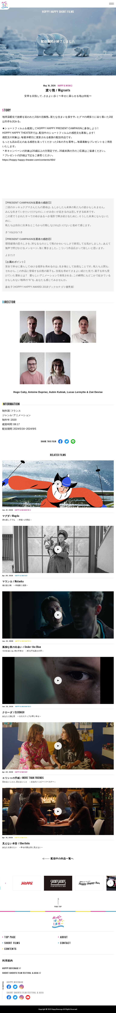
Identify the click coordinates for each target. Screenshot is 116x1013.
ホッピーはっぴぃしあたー (5, 4)
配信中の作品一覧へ (58, 858)
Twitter (66, 441)
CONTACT (65, 943)
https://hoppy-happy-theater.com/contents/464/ (28, 160)
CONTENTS (10, 949)
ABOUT (64, 937)
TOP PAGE (10, 937)
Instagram (21, 987)
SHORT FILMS (12, 943)
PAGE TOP (58, 906)
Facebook (60, 441)
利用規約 (7, 960)
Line (73, 441)
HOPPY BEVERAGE (10, 968)
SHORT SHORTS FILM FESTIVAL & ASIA (20, 973)
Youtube (28, 997)
